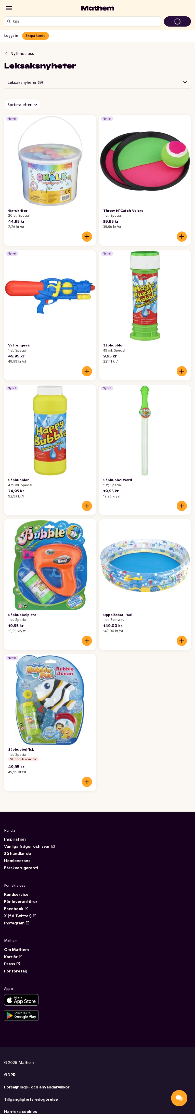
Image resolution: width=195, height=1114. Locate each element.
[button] (97, 82)
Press (12, 963)
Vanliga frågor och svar (29, 846)
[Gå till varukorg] (177, 21)
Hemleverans (17, 860)
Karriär (13, 956)
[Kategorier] (9, 8)
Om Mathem (16, 949)
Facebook (16, 908)
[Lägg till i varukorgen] (87, 236)
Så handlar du (17, 853)
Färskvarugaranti (21, 867)
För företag (15, 970)
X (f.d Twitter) (20, 915)
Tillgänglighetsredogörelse (31, 1099)
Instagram (17, 922)
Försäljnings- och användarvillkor (37, 1086)
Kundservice (16, 894)
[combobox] (85, 21)
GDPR (10, 1074)
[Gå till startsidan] (97, 8)
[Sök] (8, 21)
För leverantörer (20, 901)
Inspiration (15, 839)
